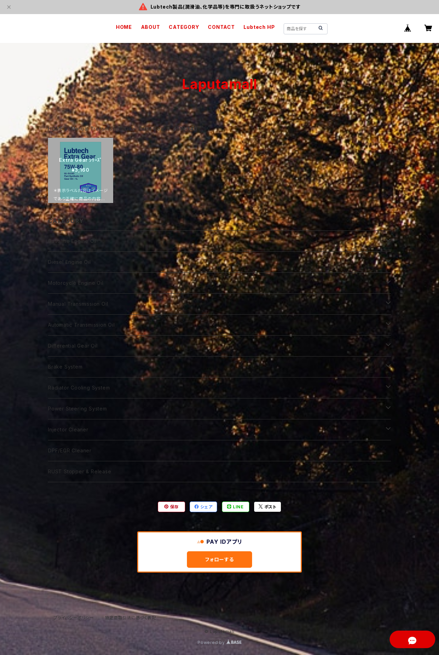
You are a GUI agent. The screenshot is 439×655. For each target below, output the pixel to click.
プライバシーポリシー (74, 617)
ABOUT (150, 27)
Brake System (65, 367)
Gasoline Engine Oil (72, 241)
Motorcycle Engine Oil (76, 283)
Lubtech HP (259, 27)
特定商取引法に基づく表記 (130, 617)
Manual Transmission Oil (101, 129)
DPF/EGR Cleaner (70, 450)
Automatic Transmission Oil (81, 325)
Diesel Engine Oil (69, 262)
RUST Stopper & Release (79, 471)
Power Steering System (77, 408)
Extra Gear (152, 129)
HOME (124, 27)
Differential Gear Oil (73, 346)
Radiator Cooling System (79, 388)
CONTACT (221, 27)
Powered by (219, 642)
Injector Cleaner (68, 429)
